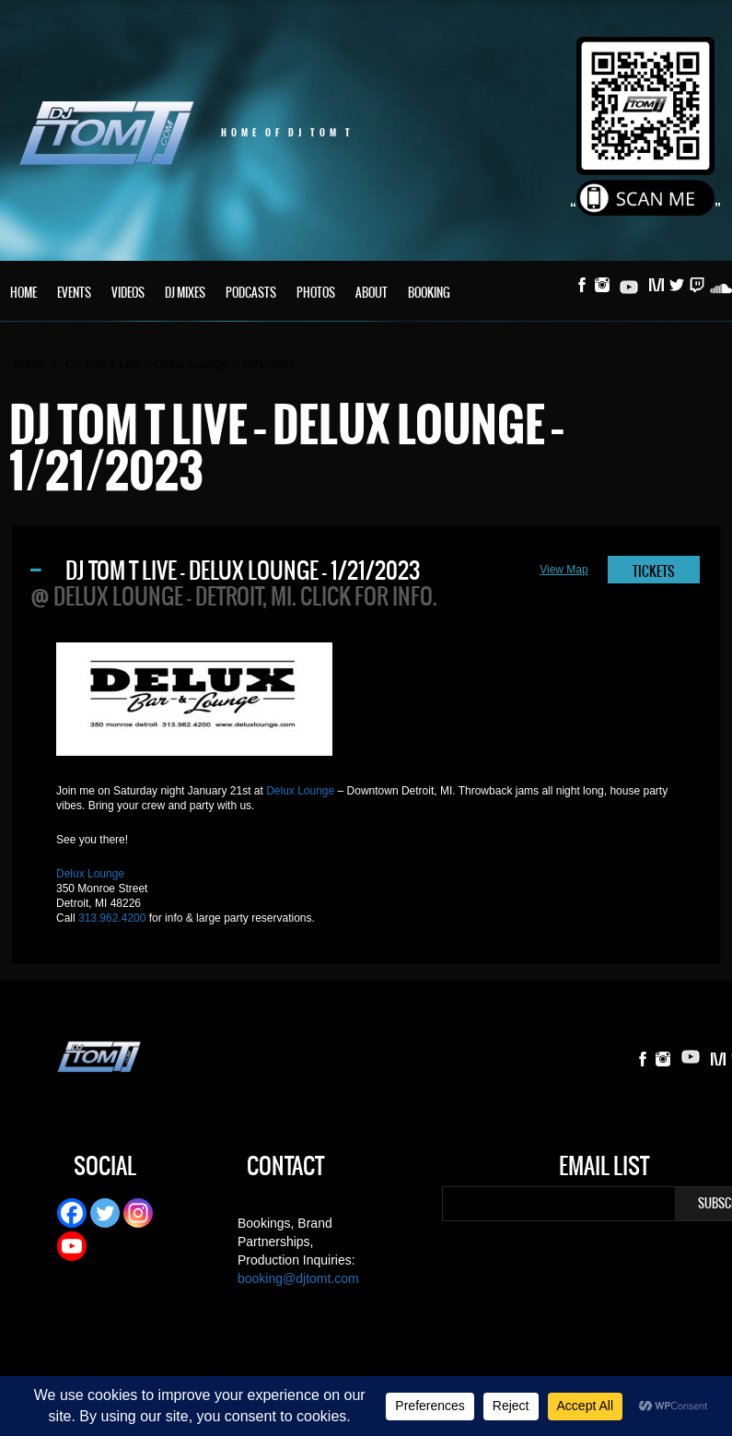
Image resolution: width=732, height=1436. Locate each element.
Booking (429, 292)
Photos (315, 292)
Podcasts (251, 292)
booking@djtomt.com (298, 1278)
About (371, 292)
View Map (563, 569)
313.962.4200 (111, 918)
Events (74, 292)
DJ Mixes (185, 292)
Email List (604, 1169)
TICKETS (654, 571)
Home (23, 292)
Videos (128, 292)
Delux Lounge (300, 790)
